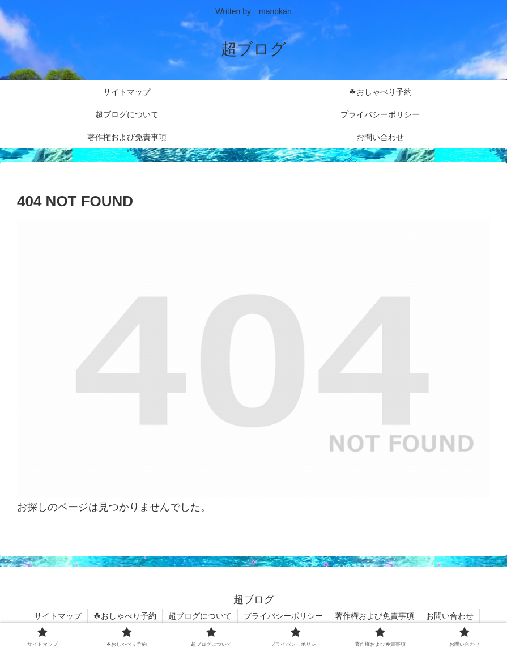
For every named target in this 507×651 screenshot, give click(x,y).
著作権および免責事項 (374, 615)
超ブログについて (200, 615)
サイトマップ (58, 615)
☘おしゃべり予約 (124, 615)
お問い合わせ (450, 615)
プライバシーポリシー (283, 615)
